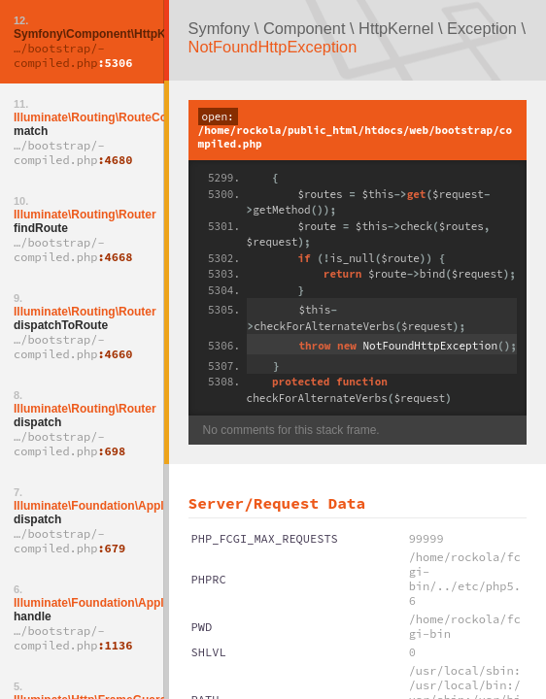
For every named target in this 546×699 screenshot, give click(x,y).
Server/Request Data (276, 503)
